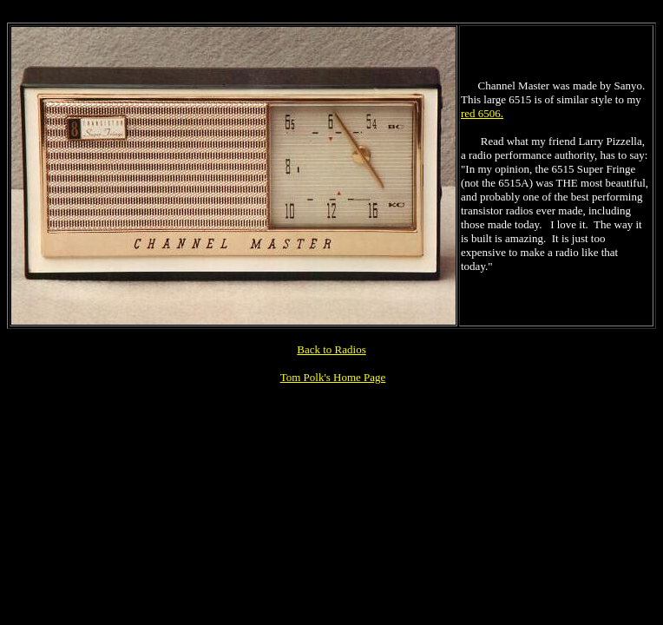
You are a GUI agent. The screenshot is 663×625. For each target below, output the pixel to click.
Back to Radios (331, 349)
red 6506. (482, 113)
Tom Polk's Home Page (333, 377)
